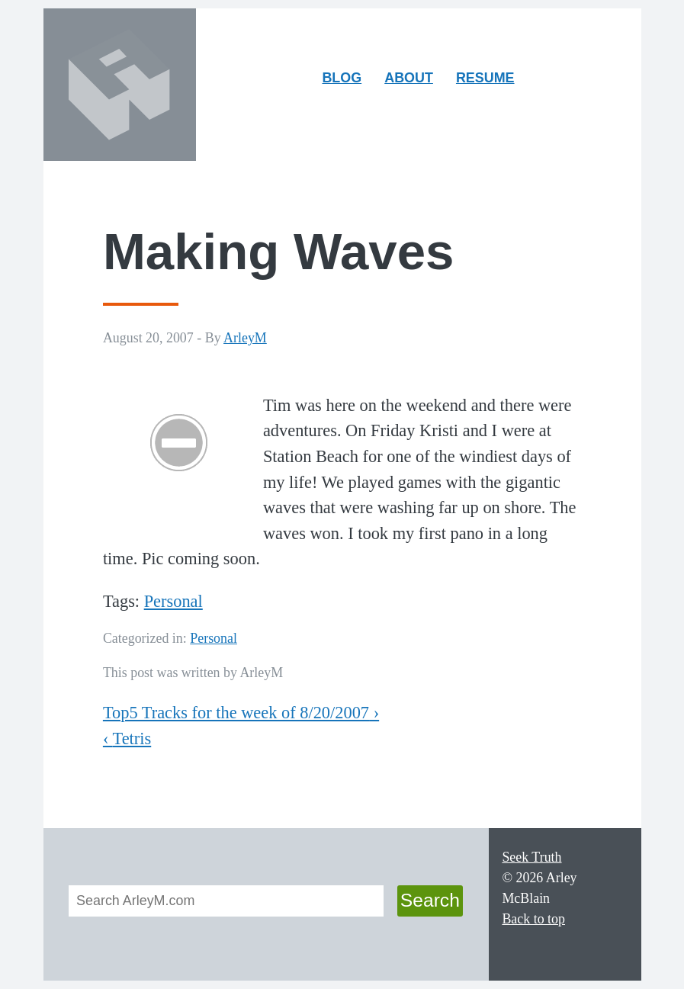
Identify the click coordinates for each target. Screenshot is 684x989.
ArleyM (245, 337)
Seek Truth (531, 857)
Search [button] (430, 900)
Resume (485, 77)
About (413, 81)
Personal (173, 601)
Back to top (533, 918)
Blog (341, 77)
